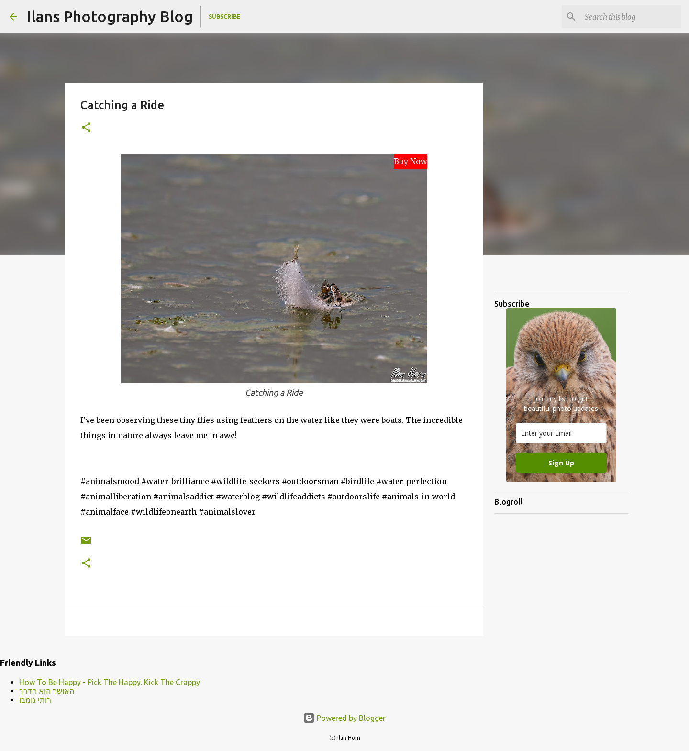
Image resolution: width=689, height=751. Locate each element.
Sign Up (561, 462)
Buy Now (410, 161)
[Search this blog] (631, 16)
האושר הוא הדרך (46, 690)
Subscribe (225, 16)
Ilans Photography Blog (110, 16)
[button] (86, 127)
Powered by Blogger (344, 718)
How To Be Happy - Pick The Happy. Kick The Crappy (109, 682)
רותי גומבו (35, 700)
